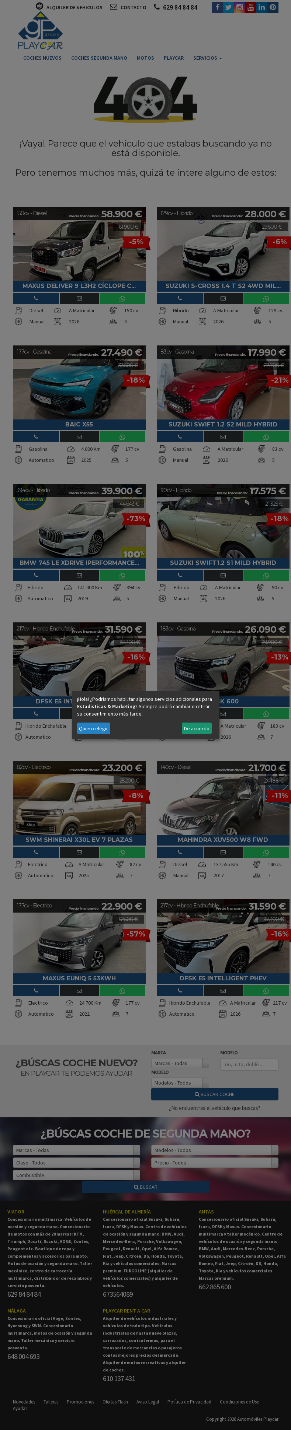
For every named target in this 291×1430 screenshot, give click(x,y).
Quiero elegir (93, 728)
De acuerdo (196, 728)
